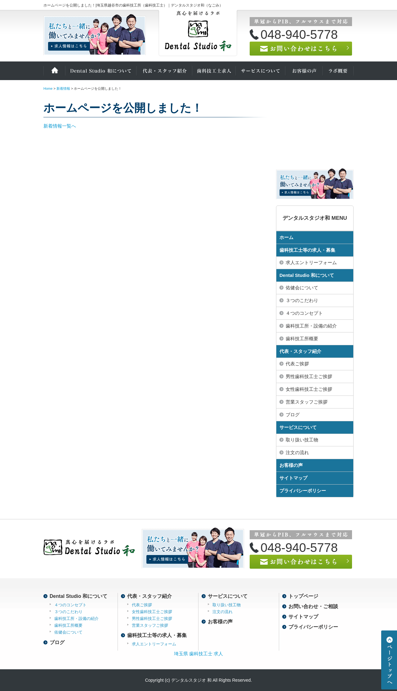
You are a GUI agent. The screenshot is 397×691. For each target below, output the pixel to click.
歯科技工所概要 (302, 338)
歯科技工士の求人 (214, 70)
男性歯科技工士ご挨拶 (309, 376)
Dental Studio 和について (100, 70)
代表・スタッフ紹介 (164, 70)
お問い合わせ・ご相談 (313, 606)
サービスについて (260, 70)
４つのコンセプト (304, 313)
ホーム (54, 70)
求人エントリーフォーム (311, 262)
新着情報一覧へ (59, 126)
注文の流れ (297, 452)
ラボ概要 (338, 70)
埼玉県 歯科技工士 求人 (198, 653)
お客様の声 (304, 70)
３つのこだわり (302, 300)
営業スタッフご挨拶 (307, 401)
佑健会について (302, 287)
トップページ (303, 596)
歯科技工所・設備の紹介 (311, 325)
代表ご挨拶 (297, 363)
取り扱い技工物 (302, 439)
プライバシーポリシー (302, 490)
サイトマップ (293, 478)
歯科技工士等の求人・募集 (307, 250)
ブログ (293, 414)
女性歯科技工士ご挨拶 (309, 389)
